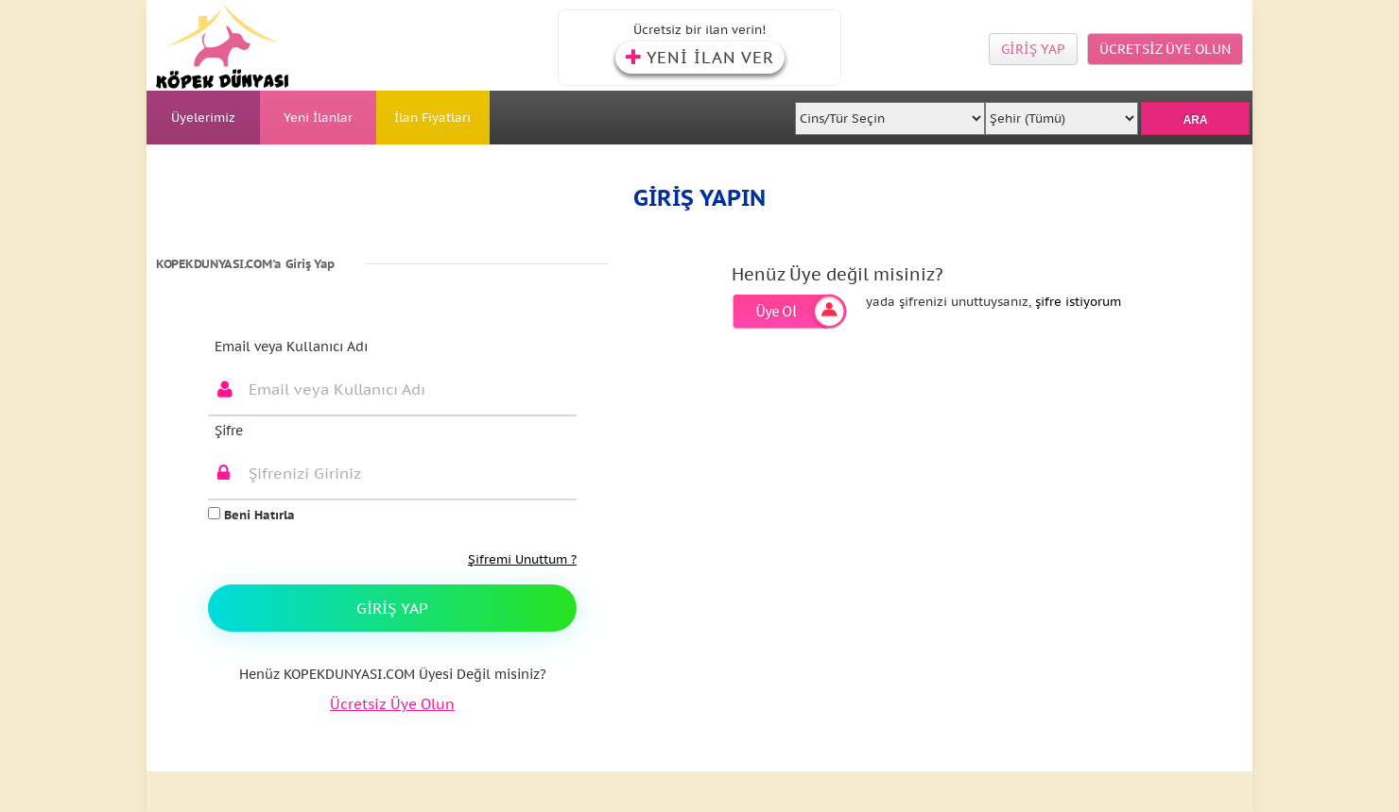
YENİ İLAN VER (700, 57)
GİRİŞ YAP (1033, 49)
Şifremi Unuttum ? (522, 559)
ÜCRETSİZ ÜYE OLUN (1165, 49)
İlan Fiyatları (432, 118)
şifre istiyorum (1078, 302)
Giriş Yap (392, 608)
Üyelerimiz (203, 118)
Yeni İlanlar (318, 118)
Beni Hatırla (251, 515)
